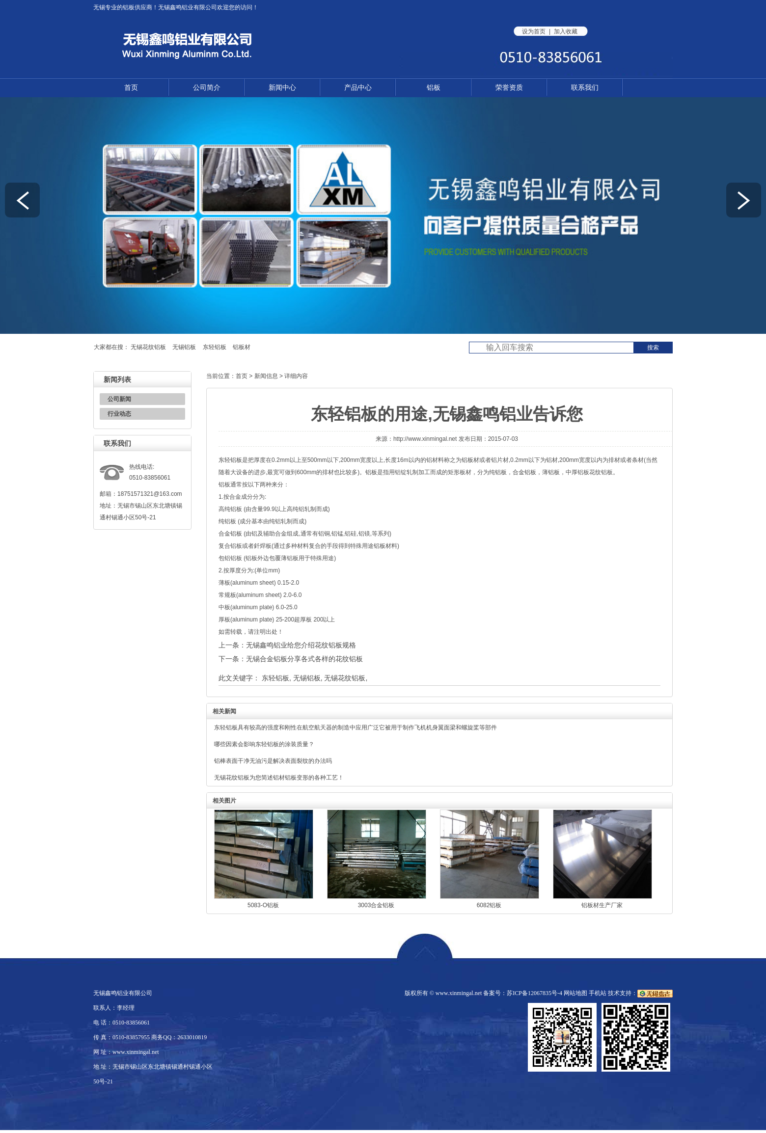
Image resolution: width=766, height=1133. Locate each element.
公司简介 (206, 87)
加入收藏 (565, 31)
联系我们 (585, 87)
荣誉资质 (509, 87)
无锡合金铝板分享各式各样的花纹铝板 (304, 659)
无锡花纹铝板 (148, 347)
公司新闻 (119, 399)
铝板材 (241, 347)
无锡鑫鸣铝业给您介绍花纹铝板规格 (301, 645)
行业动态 (119, 413)
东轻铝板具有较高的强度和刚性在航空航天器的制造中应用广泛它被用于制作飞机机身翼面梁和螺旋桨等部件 (355, 727)
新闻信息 (266, 376)
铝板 (129, 7)
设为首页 (534, 31)
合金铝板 (524, 472)
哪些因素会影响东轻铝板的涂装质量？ (264, 744)
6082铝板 (489, 905)
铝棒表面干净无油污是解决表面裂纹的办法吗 (273, 760)
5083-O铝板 (263, 905)
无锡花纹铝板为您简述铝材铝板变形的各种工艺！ (279, 777)
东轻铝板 (214, 347)
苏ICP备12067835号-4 (534, 993)
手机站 (597, 993)
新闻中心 (282, 87)
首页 (131, 87)
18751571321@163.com (149, 493)
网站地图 (575, 993)
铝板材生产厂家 (602, 905)
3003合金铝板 (376, 905)
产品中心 (358, 87)
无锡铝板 (184, 347)
